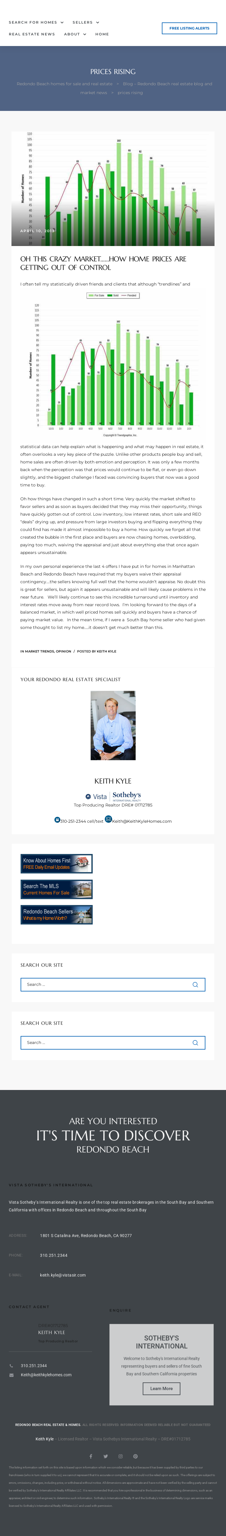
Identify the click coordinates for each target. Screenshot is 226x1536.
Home (102, 34)
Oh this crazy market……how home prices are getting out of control (103, 263)
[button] (189, 28)
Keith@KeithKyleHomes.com (142, 821)
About (75, 34)
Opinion (63, 651)
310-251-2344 (73, 821)
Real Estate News (32, 34)
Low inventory (107, 514)
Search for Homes (36, 22)
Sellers (86, 22)
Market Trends (39, 651)
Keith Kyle (106, 651)
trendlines (169, 284)
